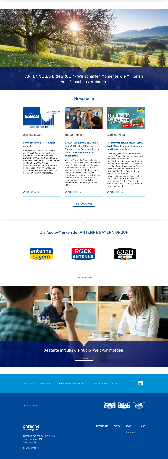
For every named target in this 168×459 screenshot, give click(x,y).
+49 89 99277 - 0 (32, 448)
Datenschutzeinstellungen (104, 383)
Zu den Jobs (84, 358)
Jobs (142, 426)
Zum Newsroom (84, 204)
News (128, 426)
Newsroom (130, 432)
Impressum (28, 383)
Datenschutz (46, 383)
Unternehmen (102, 426)
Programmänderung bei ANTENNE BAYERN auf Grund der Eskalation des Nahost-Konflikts (125, 145)
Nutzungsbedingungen (71, 383)
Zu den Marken (84, 277)
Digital (117, 426)
